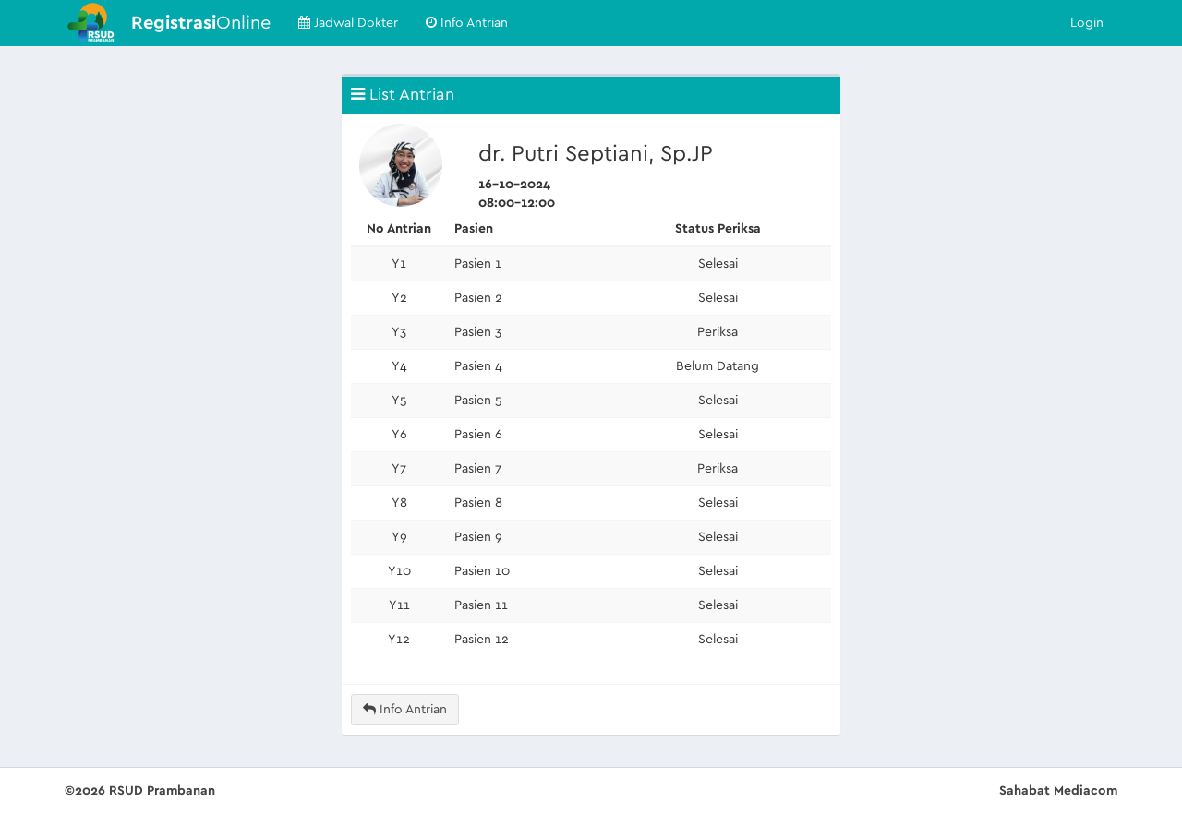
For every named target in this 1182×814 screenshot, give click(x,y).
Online (201, 23)
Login (1087, 23)
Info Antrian (467, 23)
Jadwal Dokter (348, 23)
